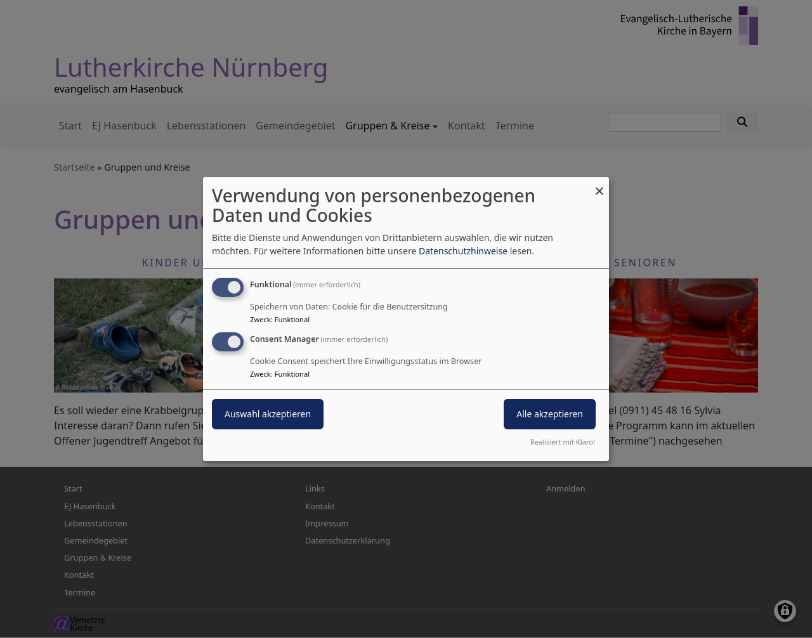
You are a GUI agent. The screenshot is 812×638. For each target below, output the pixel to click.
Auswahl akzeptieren (268, 414)
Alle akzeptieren (549, 414)
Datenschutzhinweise (463, 251)
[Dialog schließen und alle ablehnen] (599, 185)
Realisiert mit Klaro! (562, 441)
